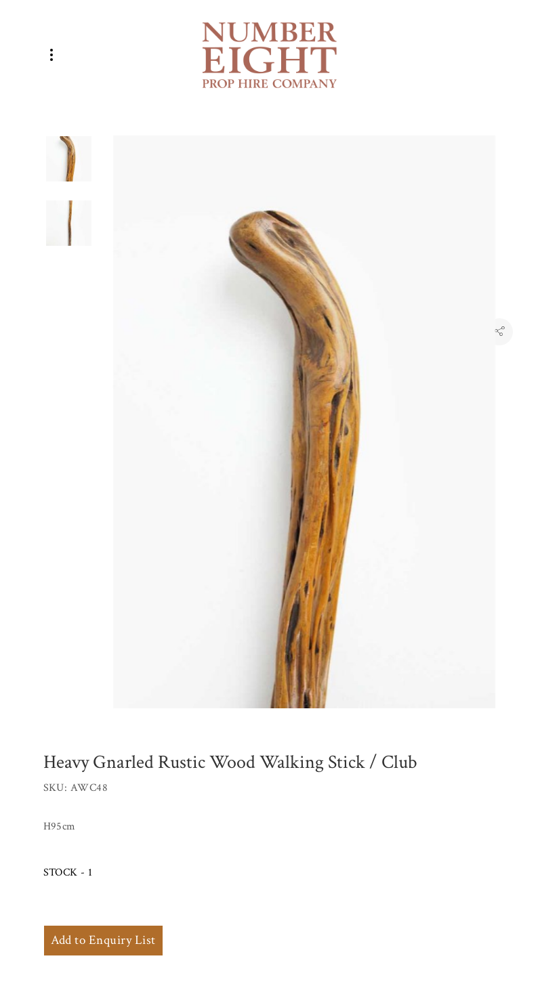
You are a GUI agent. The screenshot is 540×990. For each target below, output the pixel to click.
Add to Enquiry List (103, 940)
